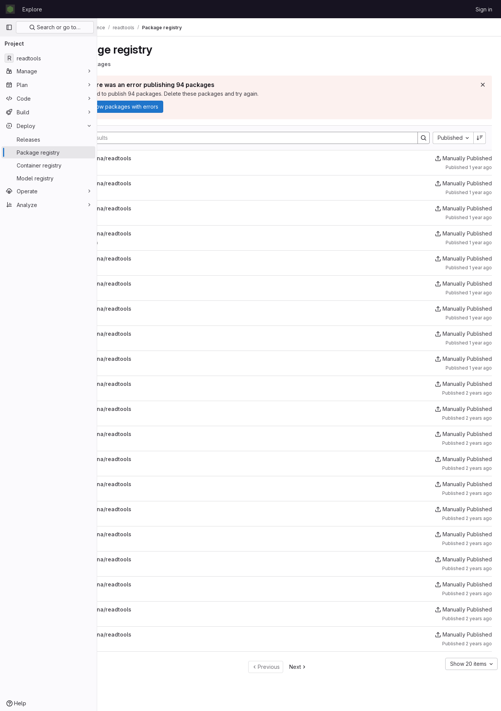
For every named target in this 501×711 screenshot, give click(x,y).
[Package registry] (48, 152)
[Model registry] (48, 178)
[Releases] (48, 139)
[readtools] (48, 58)
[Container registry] (48, 165)
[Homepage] (10, 9)
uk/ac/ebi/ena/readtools (138, 158)
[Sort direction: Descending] (480, 138)
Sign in (484, 9)
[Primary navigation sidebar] (9, 27)
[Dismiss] (482, 84)
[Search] (261, 137)
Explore (32, 9)
